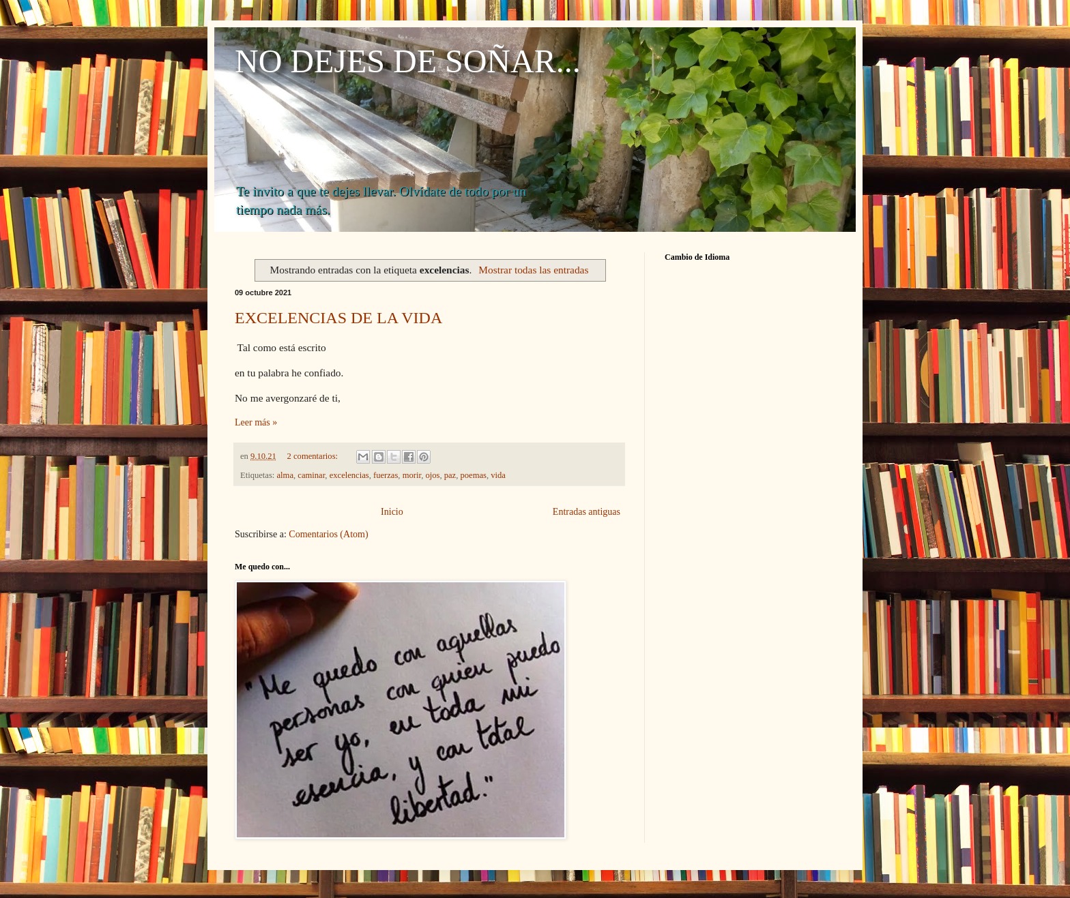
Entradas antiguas (586, 512)
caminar (311, 475)
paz (450, 475)
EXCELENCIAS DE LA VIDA (338, 318)
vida (498, 475)
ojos (432, 475)
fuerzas (385, 475)
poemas (474, 475)
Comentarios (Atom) (328, 534)
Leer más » (256, 422)
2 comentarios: (314, 456)
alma (285, 475)
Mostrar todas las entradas (533, 269)
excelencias (349, 475)
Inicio (392, 512)
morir (412, 475)
